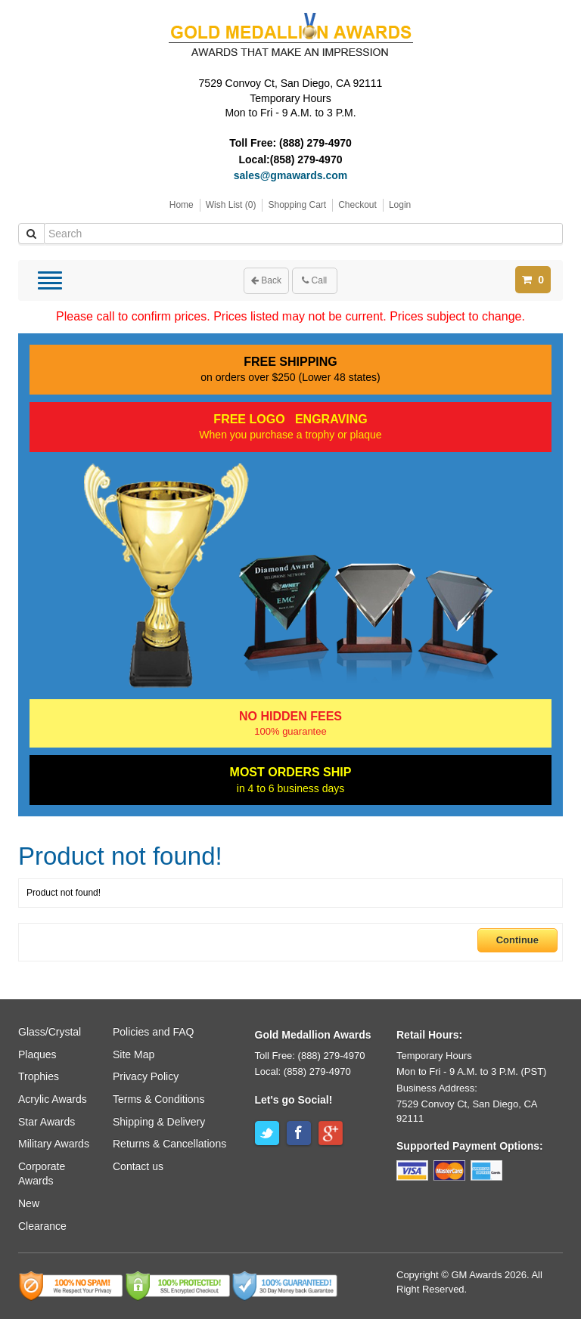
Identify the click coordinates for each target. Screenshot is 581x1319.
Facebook (299, 1133)
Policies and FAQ (153, 1032)
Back (266, 280)
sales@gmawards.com (291, 175)
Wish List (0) (231, 205)
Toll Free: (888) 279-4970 (310, 1055)
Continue (517, 940)
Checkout (357, 205)
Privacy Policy (146, 1076)
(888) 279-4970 (315, 143)
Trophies (38, 1076)
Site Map (133, 1054)
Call (314, 280)
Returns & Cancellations (169, 1144)
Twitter (267, 1133)
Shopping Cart (297, 205)
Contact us (138, 1166)
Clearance (42, 1226)
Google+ (330, 1133)
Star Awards (46, 1122)
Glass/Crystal (49, 1032)
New (28, 1203)
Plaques (37, 1054)
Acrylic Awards (52, 1099)
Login (400, 205)
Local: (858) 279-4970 (303, 1071)
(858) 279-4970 (306, 159)
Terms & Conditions (158, 1099)
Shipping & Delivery (159, 1122)
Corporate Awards (41, 1173)
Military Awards (53, 1144)
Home (181, 205)
